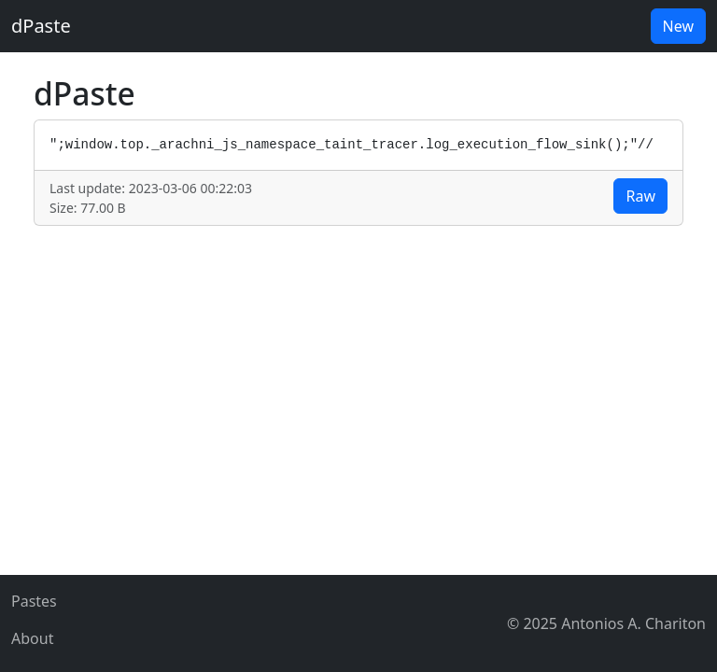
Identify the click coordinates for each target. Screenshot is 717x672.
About (32, 638)
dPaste (41, 25)
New (678, 26)
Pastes (34, 601)
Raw (640, 196)
